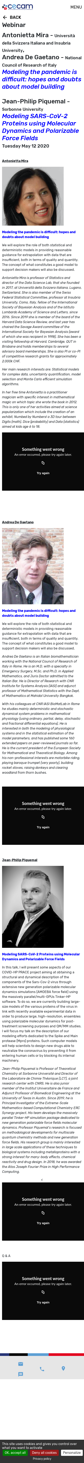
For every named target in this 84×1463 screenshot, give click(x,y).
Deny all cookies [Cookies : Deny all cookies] (44, 1453)
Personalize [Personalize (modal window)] (72, 1453)
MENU (76, 7)
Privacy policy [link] (42, 1459)
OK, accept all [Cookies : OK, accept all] (15, 1453)
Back (11, 17)
